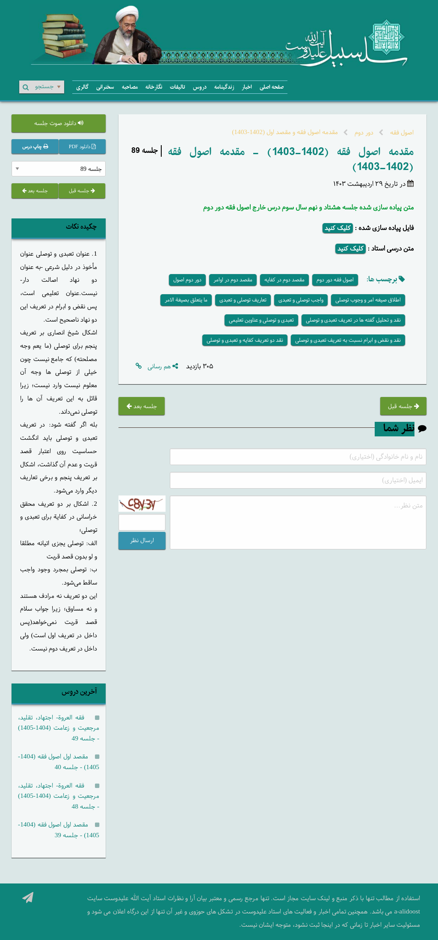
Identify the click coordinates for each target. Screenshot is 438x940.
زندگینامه (224, 87)
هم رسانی (163, 366)
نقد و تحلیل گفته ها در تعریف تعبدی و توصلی (353, 320)
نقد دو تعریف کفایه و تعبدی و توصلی (245, 340)
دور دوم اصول (187, 279)
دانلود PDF (82, 146)
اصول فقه (401, 132)
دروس (200, 87)
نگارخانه (153, 87)
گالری (82, 87)
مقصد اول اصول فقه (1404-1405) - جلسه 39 (58, 830)
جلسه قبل (403, 406)
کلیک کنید (338, 228)
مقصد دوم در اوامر (232, 279)
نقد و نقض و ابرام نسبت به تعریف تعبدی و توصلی (348, 340)
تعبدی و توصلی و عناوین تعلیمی (261, 320)
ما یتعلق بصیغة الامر (186, 300)
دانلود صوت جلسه (58, 123)
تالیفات (177, 87)
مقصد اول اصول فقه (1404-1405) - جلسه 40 (58, 762)
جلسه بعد (142, 406)
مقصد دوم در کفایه (284, 279)
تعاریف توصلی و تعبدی (242, 300)
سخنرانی (105, 87)
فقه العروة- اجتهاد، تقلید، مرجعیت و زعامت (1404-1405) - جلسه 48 (58, 796)
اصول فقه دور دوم (335, 279)
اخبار (247, 87)
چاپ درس (35, 146)
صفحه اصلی (272, 87)
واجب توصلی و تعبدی (300, 300)
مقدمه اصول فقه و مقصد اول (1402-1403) (285, 132)
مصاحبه (130, 87)
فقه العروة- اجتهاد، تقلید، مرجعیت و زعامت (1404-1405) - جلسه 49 (58, 728)
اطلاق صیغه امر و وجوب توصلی (368, 300)
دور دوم (363, 132)
